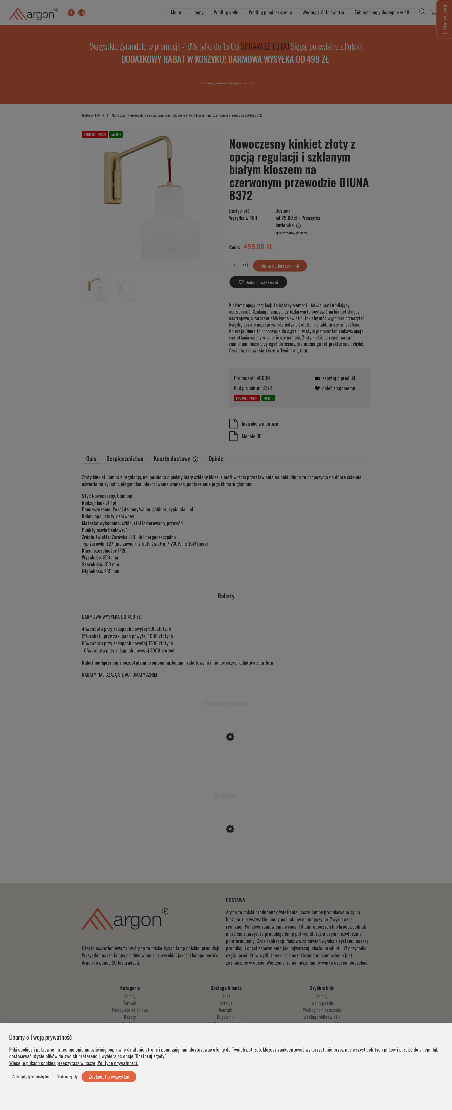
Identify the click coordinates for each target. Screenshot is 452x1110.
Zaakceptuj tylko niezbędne (31, 1076)
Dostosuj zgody (67, 1076)
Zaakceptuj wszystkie (109, 1076)
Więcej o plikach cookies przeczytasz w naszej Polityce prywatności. (73, 1063)
